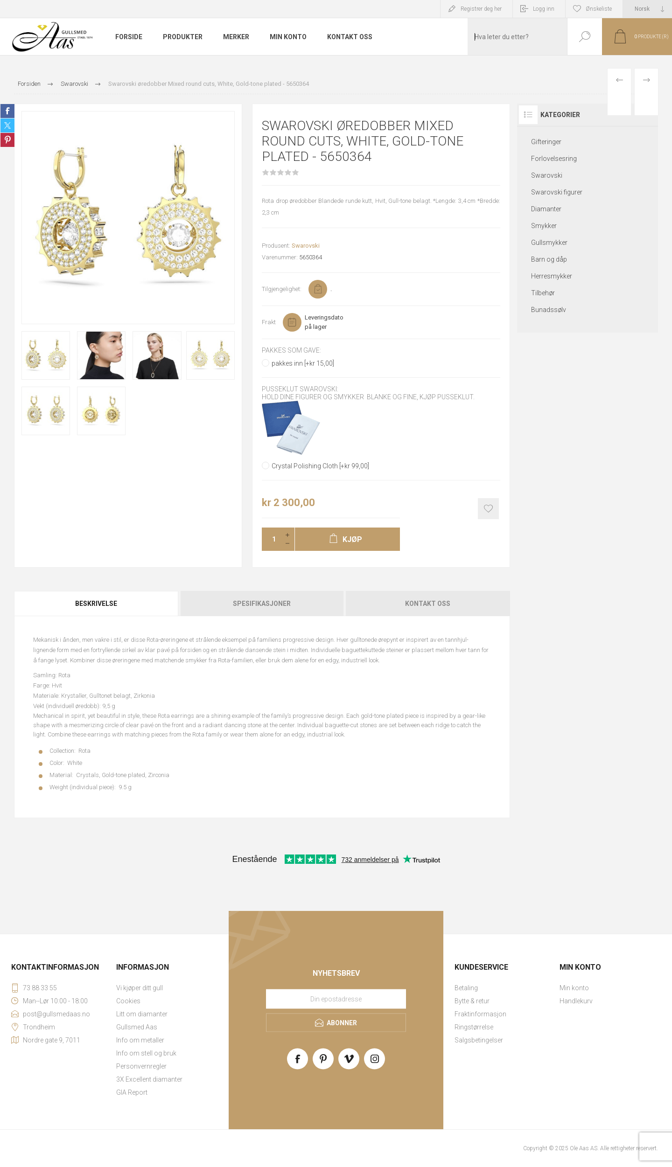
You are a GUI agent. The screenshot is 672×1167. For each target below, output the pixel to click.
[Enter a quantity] (271, 539)
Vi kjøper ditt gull (139, 988)
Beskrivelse (96, 603)
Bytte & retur (472, 1001)
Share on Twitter (7, 125)
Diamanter (546, 209)
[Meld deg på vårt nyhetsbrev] (336, 998)
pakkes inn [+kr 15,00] (303, 363)
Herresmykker (551, 276)
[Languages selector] (647, 9)
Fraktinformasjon (480, 1014)
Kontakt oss (427, 603)
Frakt (269, 322)
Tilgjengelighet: (281, 288)
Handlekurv (576, 1001)
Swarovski (306, 245)
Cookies (128, 1001)
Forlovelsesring (554, 158)
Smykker (544, 225)
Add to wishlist (488, 508)
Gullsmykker (549, 242)
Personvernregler (141, 1066)
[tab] (96, 603)
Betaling (466, 988)
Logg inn (543, 9)
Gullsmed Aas (136, 1027)
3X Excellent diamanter (149, 1079)
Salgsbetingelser (479, 1040)
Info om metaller (140, 1040)
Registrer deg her (481, 9)
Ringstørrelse (474, 1027)
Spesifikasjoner (262, 603)
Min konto (574, 988)
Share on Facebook (7, 111)
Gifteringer (546, 142)
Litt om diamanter (142, 1014)
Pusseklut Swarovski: (300, 389)
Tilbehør (543, 293)
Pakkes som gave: (291, 350)
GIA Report (131, 1092)
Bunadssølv (548, 309)
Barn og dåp (549, 259)
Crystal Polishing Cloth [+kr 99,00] (320, 466)
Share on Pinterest (7, 140)
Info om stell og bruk (146, 1053)
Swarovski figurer (556, 192)
